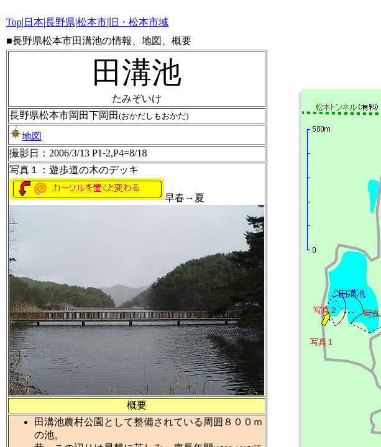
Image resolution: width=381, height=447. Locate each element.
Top (14, 22)
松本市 (92, 22)
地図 (25, 136)
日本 (34, 22)
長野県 (60, 22)
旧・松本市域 (138, 22)
